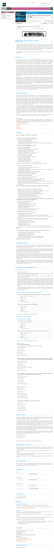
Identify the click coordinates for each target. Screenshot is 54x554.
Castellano (33, 2)
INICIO (4, 8)
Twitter (51, 3)
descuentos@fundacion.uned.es (30, 507)
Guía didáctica (18, 127)
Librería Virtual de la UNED (34, 314)
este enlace (45, 505)
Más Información (19, 128)
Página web (18, 125)
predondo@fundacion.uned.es (28, 539)
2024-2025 (4, 18)
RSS (43, 3)
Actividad (9, 8)
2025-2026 (4, 16)
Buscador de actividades (6, 15)
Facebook (47, 3)
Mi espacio (4, 13)
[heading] (34, 17)
